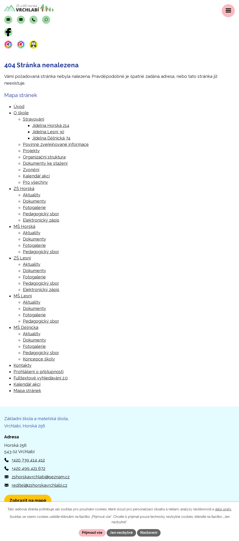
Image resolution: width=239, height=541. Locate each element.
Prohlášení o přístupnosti (38, 371)
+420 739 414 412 (28, 460)
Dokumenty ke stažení (45, 163)
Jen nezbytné (121, 532)
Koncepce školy (39, 359)
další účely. (223, 509)
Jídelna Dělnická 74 (51, 138)
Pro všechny (35, 182)
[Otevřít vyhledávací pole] (46, 20)
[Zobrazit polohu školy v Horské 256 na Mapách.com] (27, 500)
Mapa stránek (27, 390)
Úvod (19, 106)
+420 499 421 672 (28, 468)
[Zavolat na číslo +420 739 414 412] (33, 20)
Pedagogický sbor (41, 213)
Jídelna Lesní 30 (48, 131)
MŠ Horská (24, 226)
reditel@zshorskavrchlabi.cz (39, 485)
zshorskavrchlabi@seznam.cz (41, 476)
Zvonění (31, 169)
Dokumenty (34, 201)
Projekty (31, 150)
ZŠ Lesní (22, 258)
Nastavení (148, 532)
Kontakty (23, 365)
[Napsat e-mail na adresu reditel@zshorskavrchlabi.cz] (21, 20)
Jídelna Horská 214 (50, 125)
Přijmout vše (92, 532)
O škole (21, 112)
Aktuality (31, 194)
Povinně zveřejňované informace (56, 144)
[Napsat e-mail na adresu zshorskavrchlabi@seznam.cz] (8, 20)
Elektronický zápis (41, 220)
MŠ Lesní (23, 295)
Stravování (33, 119)
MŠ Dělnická (26, 327)
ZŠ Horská (24, 188)
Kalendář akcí (36, 175)
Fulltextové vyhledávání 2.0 (41, 377)
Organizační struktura (44, 157)
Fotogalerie (34, 207)
